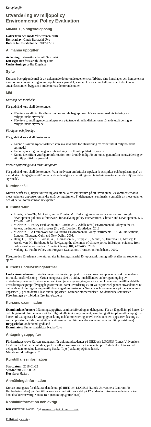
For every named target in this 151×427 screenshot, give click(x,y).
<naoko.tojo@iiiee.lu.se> (60, 409)
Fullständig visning (18, 419)
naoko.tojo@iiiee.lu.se (65, 394)
